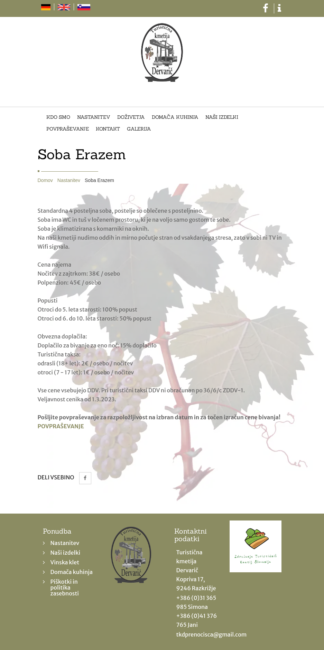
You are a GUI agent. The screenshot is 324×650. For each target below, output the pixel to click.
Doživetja (131, 117)
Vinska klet (65, 562)
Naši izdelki (221, 117)
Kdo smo (58, 117)
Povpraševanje (67, 129)
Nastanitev (93, 117)
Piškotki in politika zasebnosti (64, 587)
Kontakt (108, 129)
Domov (45, 180)
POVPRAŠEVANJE (61, 426)
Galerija (139, 129)
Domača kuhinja (175, 117)
